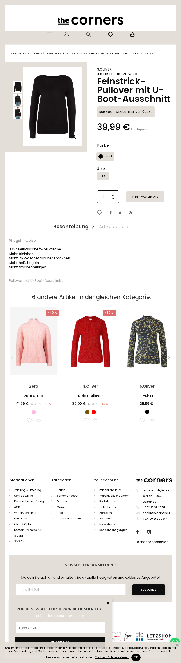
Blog (60, 513)
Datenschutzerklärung (29, 501)
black (108, 156)
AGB (17, 507)
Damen (62, 501)
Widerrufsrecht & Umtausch (25, 515)
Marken (62, 507)
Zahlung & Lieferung (27, 490)
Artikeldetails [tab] (113, 226)
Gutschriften (107, 507)
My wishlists (107, 524)
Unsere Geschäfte (69, 518)
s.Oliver (104, 69)
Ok (136, 657)
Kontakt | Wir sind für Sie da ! (27, 532)
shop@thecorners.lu (156, 513)
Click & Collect (24, 524)
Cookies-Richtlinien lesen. (112, 657)
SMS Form (20, 541)
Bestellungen (108, 501)
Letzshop (164, 636)
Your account (106, 480)
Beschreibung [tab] (71, 226)
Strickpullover (90, 395)
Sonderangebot (67, 496)
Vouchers (105, 518)
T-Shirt (147, 395)
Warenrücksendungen (114, 496)
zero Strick (33, 395)
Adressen (105, 513)
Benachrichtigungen (113, 530)
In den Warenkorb (145, 197)
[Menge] (108, 196)
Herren (61, 490)
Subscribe (148, 590)
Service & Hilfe (23, 496)
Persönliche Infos (110, 490)
